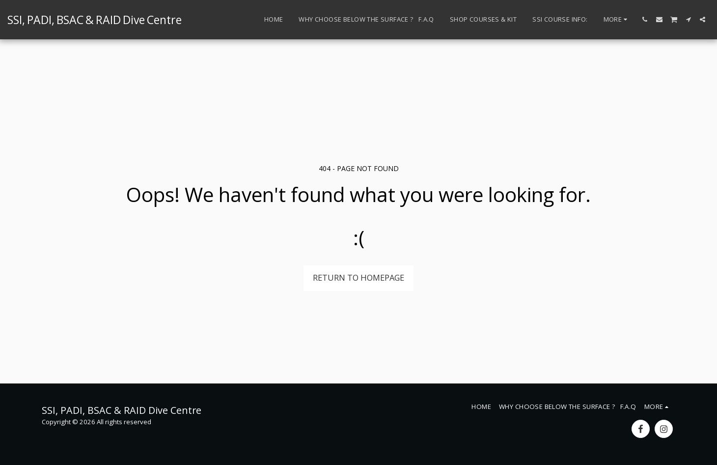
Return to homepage (358, 277)
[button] (645, 19)
